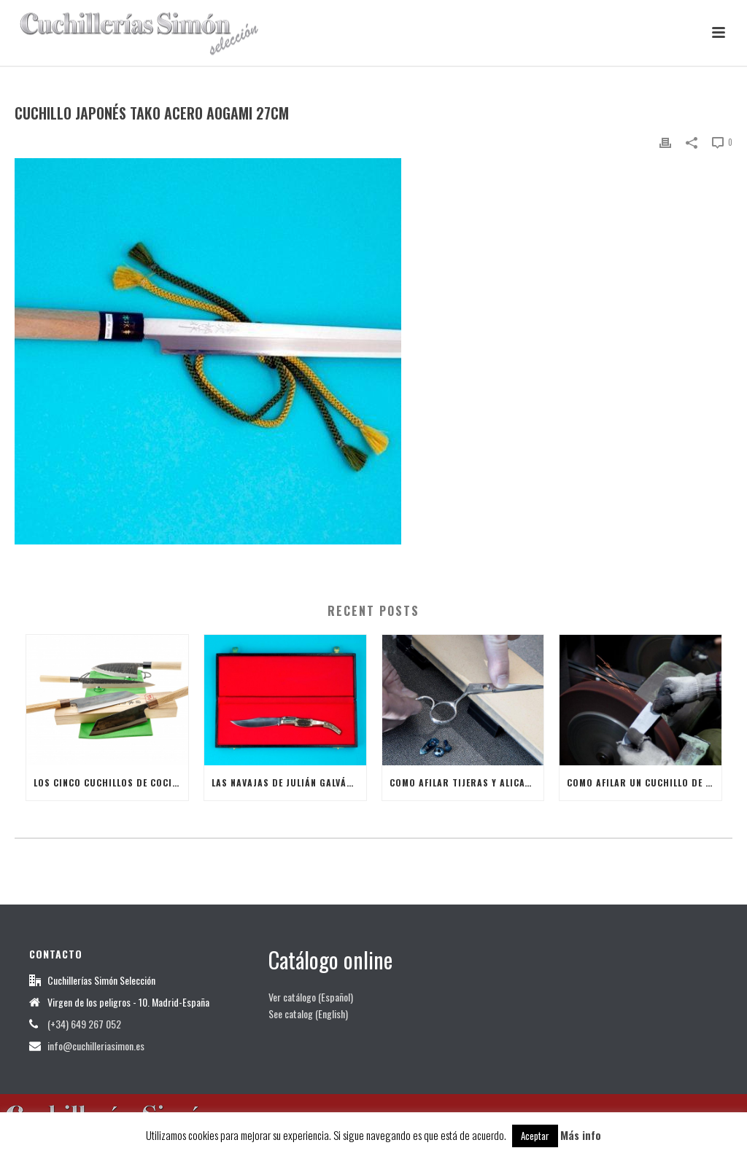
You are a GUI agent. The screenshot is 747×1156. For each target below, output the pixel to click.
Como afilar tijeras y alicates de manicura (467, 782)
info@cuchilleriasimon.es (95, 1045)
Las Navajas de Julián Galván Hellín (289, 782)
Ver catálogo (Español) (310, 996)
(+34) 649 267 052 (84, 1024)
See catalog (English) (308, 1013)
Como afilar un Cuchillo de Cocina (644, 782)
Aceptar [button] (535, 1135)
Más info (580, 1135)
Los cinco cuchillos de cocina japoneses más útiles (111, 782)
